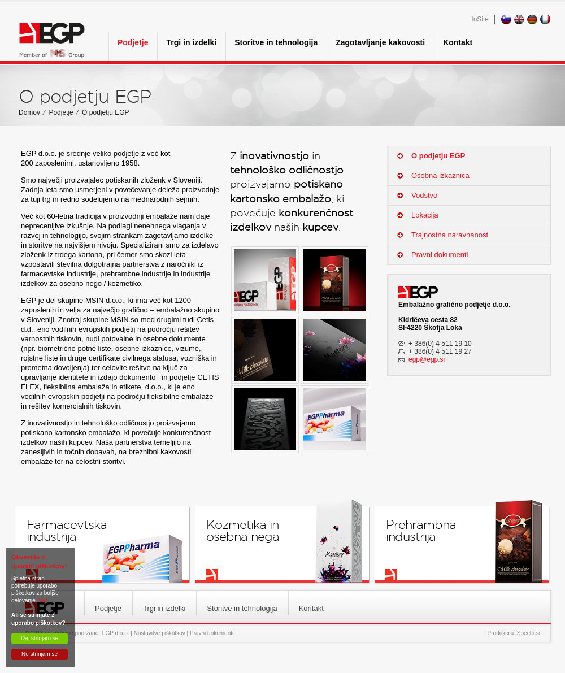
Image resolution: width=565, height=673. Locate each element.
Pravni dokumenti (439, 254)
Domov (29, 112)
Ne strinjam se (39, 654)
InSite (480, 19)
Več (43, 600)
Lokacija (424, 215)
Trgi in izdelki (191, 42)
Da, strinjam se (40, 638)
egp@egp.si (426, 359)
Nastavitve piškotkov (159, 633)
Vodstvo (424, 195)
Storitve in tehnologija (276, 42)
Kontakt (457, 42)
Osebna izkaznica (440, 175)
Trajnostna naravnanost (449, 235)
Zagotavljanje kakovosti (380, 42)
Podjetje (133, 42)
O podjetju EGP (105, 112)
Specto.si (528, 633)
